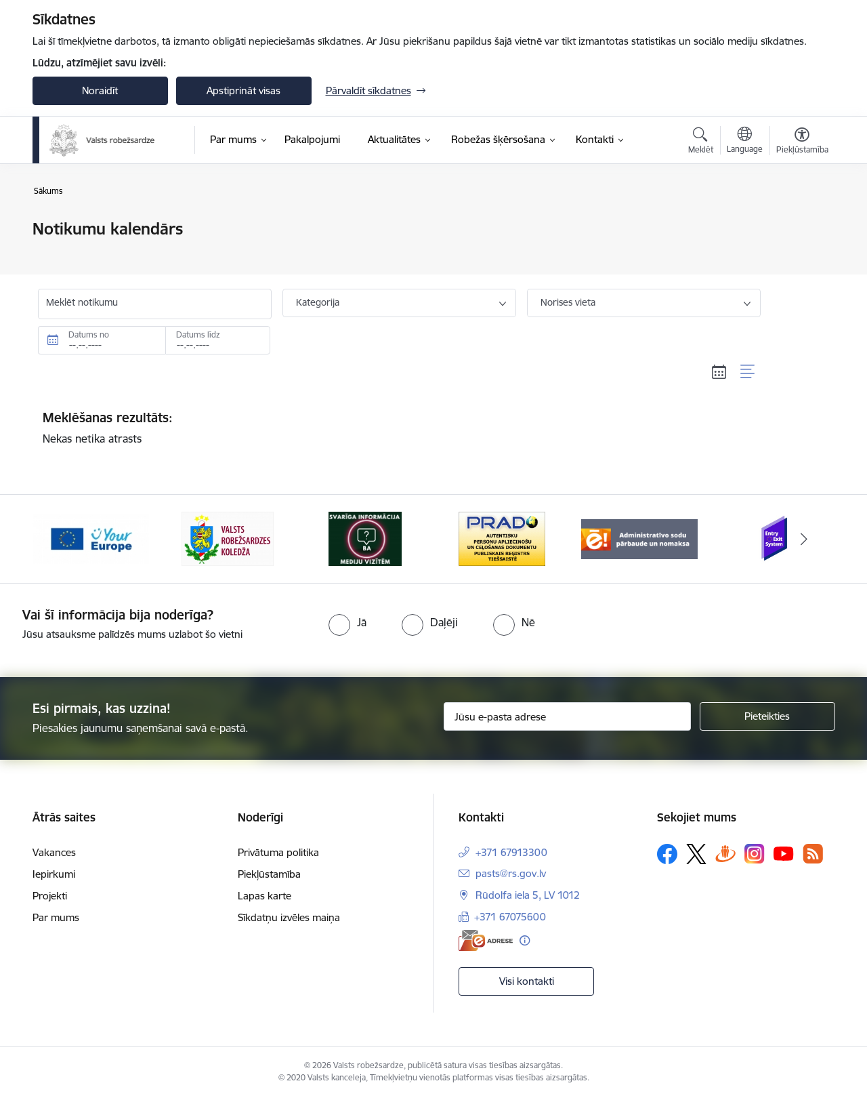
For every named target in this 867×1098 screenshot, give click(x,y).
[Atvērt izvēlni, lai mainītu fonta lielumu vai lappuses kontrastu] (802, 142)
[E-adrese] (486, 940)
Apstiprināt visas (243, 90)
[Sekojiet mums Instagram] (754, 853)
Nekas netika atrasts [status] (400, 427)
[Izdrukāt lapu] (801, 223)
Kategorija (317, 302)
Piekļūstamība (269, 874)
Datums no (88, 334)
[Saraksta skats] (748, 371)
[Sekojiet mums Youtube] (784, 853)
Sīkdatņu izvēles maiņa (289, 917)
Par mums (56, 917)
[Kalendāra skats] (719, 371)
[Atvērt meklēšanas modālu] (700, 142)
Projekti (50, 895)
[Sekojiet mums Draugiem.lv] (725, 853)
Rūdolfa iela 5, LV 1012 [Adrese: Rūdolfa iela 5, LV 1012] (527, 895)
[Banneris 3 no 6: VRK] (365, 537)
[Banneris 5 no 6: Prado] (639, 537)
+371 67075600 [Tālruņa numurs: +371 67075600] (510, 916)
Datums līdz (198, 334)
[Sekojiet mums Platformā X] (696, 854)
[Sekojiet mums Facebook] (667, 854)
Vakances (54, 852)
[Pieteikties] (767, 716)
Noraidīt (100, 90)
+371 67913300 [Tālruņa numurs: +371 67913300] (511, 852)
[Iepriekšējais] (63, 538)
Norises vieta (568, 302)
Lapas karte (264, 895)
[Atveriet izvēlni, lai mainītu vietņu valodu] (744, 141)
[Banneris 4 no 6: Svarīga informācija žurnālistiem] (501, 537)
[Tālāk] (804, 538)
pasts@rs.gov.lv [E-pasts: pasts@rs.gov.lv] (510, 873)
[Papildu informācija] (525, 940)
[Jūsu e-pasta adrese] (567, 716)
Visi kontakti (526, 981)
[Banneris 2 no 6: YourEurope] (228, 537)
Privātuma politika (278, 852)
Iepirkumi (54, 874)
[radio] (347, 622)
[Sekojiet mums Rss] (813, 853)
